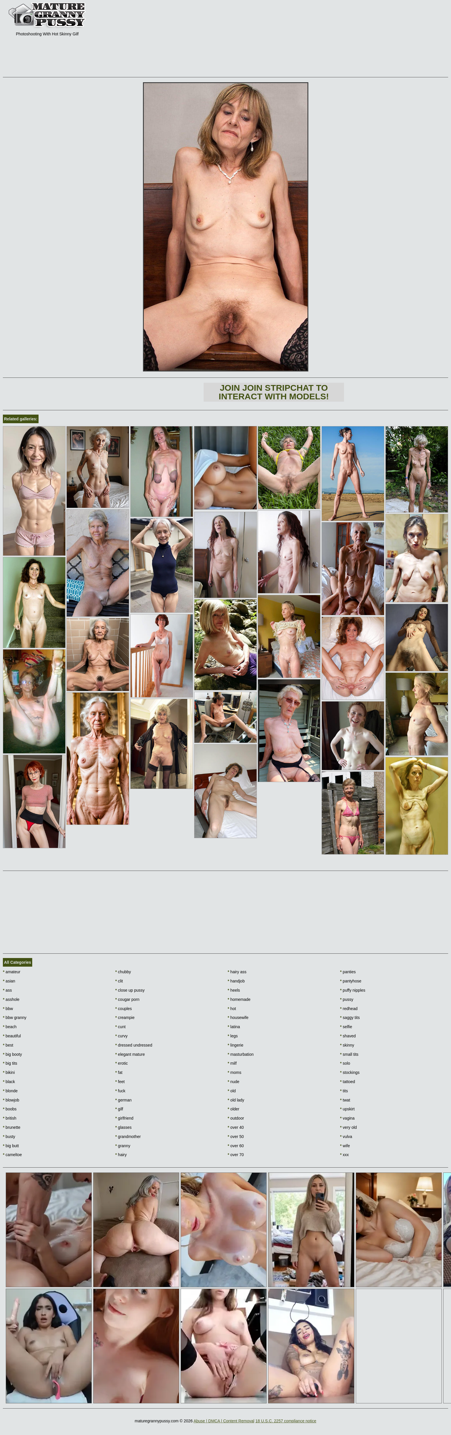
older (233, 1109)
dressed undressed (133, 1045)
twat (345, 1100)
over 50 (236, 1136)
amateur (11, 972)
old (232, 1091)
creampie (125, 1017)
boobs (10, 1109)
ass (7, 990)
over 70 (236, 1154)
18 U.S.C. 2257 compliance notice (285, 1421)
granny (122, 1145)
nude (234, 1081)
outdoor (236, 1118)
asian (9, 981)
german (123, 1100)
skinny (347, 1045)
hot (232, 1008)
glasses (123, 1127)
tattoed (347, 1081)
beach (10, 1026)
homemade (239, 999)
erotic (121, 1063)
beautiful (12, 1036)
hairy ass (237, 972)
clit (119, 981)
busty (9, 1136)
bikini (9, 1072)
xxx (344, 1154)
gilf (119, 1109)
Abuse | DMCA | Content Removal (224, 1421)
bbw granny (14, 1017)
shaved (348, 1036)
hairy (121, 1154)
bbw (8, 1008)
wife (345, 1145)
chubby (123, 972)
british (9, 1118)
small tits (349, 1054)
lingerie (235, 1045)
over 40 (236, 1127)
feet (120, 1081)
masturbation (241, 1054)
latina (234, 1026)
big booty (12, 1054)
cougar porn (127, 999)
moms (234, 1072)
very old (348, 1127)
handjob (236, 981)
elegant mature (130, 1054)
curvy (121, 1036)
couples (123, 1008)
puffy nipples (352, 990)
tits (344, 1091)
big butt (11, 1145)
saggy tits (350, 1017)
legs (233, 1036)
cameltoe (12, 1154)
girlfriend (124, 1118)
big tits (10, 1063)
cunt (120, 1026)
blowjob (11, 1100)
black (9, 1081)
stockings (350, 1072)
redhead (349, 1008)
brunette (11, 1127)
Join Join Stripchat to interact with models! (274, 392)
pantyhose (350, 981)
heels (234, 990)
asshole (11, 999)
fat (119, 1072)
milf (232, 1063)
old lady (236, 1100)
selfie (346, 1026)
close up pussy (130, 990)
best (8, 1045)
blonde (10, 1091)
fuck (120, 1091)
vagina (347, 1118)
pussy (346, 999)
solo (345, 1063)
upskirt (347, 1109)
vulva (346, 1136)
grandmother (128, 1136)
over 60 (236, 1145)
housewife (238, 1017)
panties (348, 972)
